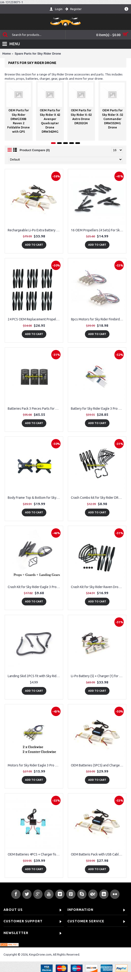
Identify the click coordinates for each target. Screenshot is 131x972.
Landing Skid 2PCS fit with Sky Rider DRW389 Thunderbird (35, 676)
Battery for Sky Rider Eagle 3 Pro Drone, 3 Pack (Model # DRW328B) (98, 408)
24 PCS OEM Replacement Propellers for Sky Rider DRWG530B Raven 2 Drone (35, 319)
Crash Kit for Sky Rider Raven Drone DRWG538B (98, 587)
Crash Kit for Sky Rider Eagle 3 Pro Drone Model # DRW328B (35, 587)
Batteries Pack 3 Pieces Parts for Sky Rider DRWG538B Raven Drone (35, 408)
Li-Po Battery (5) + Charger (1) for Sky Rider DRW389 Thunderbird (98, 676)
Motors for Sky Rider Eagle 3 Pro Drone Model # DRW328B (35, 765)
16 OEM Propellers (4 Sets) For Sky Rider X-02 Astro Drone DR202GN (98, 230)
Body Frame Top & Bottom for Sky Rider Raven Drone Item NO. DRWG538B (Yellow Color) (35, 497)
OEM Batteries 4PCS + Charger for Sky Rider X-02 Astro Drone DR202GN (35, 854)
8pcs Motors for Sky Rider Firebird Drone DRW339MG (98, 319)
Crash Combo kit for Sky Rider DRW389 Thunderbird (98, 497)
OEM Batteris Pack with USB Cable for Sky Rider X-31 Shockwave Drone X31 (98, 854)
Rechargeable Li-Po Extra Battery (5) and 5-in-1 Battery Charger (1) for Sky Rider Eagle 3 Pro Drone (35, 230)
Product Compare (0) (35, 150)
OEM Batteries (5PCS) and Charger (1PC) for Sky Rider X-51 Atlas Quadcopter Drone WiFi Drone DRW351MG (98, 765)
